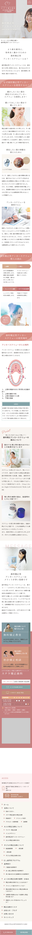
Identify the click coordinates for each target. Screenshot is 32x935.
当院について (9, 808)
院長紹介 (8, 818)
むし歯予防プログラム (12, 860)
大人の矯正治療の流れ (13, 840)
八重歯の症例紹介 (11, 867)
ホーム (3, 40)
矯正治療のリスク (10, 907)
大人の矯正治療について (13, 826)
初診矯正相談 (24, 932)
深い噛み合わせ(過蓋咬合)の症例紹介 (17, 874)
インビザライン (11, 833)
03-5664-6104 (8, 932)
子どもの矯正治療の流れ (13, 855)
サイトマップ (9, 917)
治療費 (25, 822)
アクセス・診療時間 (12, 822)
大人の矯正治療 (11, 40)
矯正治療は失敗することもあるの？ (17, 882)
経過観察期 (9, 848)
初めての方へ (10, 811)
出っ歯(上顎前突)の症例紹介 (15, 870)
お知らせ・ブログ (10, 910)
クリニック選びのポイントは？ (15, 886)
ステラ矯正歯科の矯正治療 (14, 815)
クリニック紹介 (21, 818)
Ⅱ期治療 (8, 852)
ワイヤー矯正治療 (11, 830)
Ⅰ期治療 (20, 848)
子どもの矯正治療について (14, 845)
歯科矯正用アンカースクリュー (15, 837)
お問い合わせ (9, 914)
